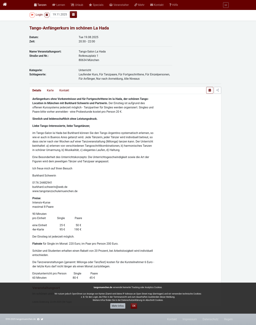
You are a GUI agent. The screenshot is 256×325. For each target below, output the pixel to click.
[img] (73, 14)
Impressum (190, 319)
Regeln (228, 319)
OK (133, 305)
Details (36, 90)
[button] (58, 5)
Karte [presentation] (50, 90)
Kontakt (64, 90)
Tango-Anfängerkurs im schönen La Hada (69, 28)
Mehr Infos (118, 305)
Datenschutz (210, 319)
